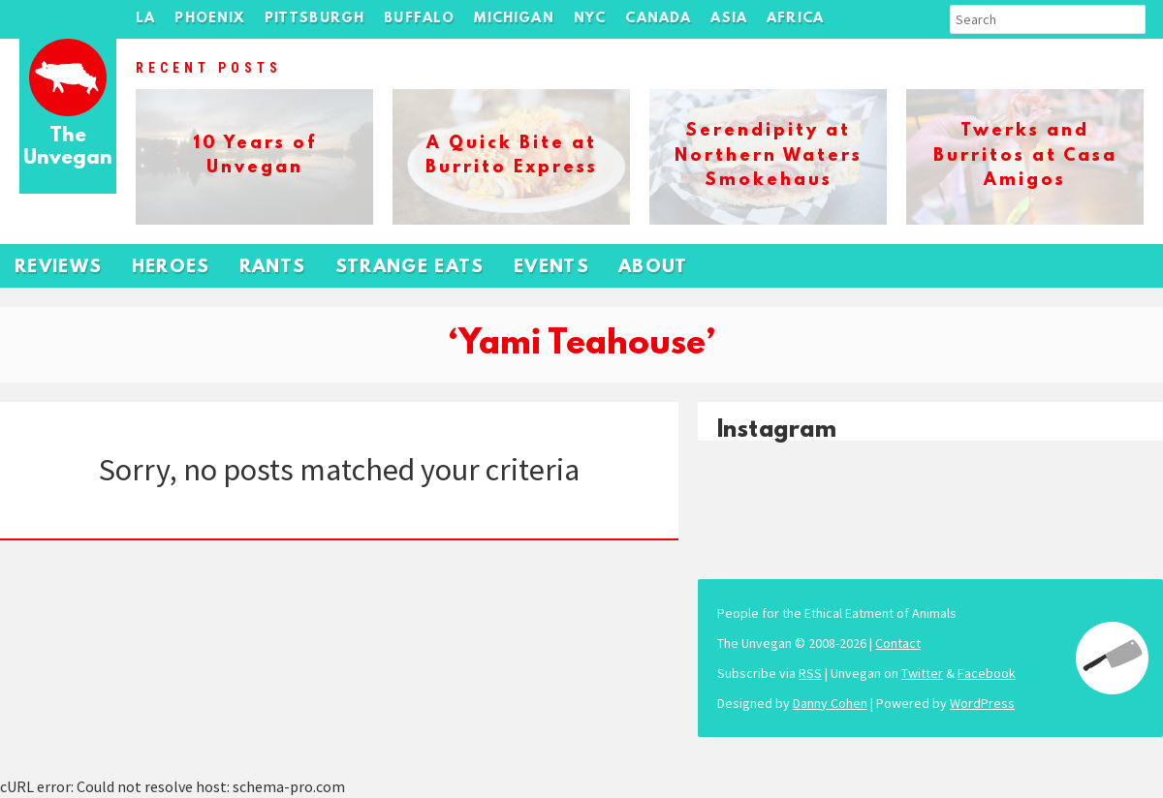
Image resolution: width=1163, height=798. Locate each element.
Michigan (513, 19)
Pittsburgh (315, 19)
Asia (728, 19)
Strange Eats (410, 268)
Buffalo (419, 19)
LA (145, 19)
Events (551, 268)
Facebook (987, 673)
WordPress (982, 703)
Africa (795, 19)
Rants (272, 268)
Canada (658, 19)
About (653, 268)
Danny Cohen (830, 703)
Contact (898, 643)
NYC (590, 19)
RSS (810, 673)
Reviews (59, 268)
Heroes (171, 268)
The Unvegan (67, 147)
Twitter (922, 673)
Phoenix (209, 19)
